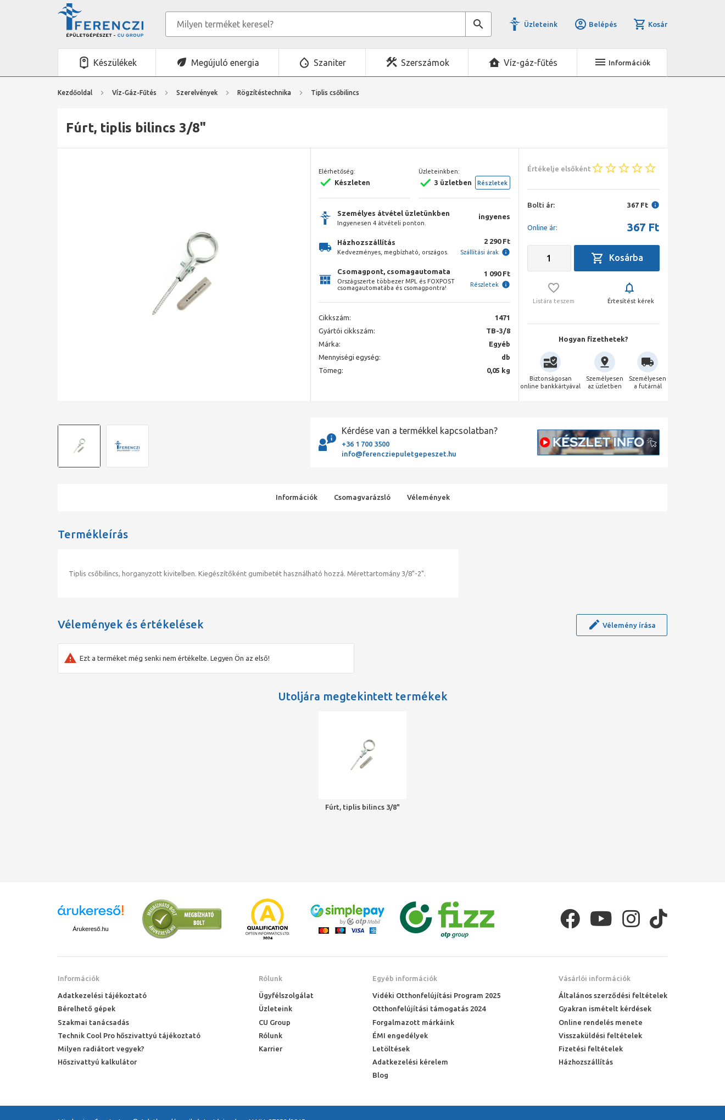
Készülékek (115, 63)
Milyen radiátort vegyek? (101, 1048)
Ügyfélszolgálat (286, 995)
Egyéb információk (404, 978)
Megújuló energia (225, 63)
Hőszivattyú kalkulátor (97, 1062)
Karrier (270, 1048)
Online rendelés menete (601, 1022)
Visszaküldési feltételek (600, 1035)
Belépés (595, 24)
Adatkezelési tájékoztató (102, 995)
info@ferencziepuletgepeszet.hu (399, 454)
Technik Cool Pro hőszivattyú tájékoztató (129, 1035)
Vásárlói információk (595, 978)
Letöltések (391, 1048)
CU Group (275, 1022)
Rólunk (270, 978)
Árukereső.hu (90, 929)
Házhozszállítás (586, 1062)
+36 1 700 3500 (365, 444)
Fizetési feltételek (591, 1048)
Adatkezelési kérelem (410, 1062)
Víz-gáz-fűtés (530, 63)
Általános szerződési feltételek (613, 995)
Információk (78, 978)
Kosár (650, 24)
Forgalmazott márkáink (413, 1022)
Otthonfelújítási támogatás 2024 (429, 1008)
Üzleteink (540, 24)
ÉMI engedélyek (400, 1035)
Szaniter (330, 63)
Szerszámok (425, 63)
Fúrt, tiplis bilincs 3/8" (362, 807)
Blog (380, 1075)
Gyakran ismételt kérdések (605, 1008)
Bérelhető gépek (86, 1008)
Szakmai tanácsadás (93, 1022)
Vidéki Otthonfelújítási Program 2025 (436, 995)
